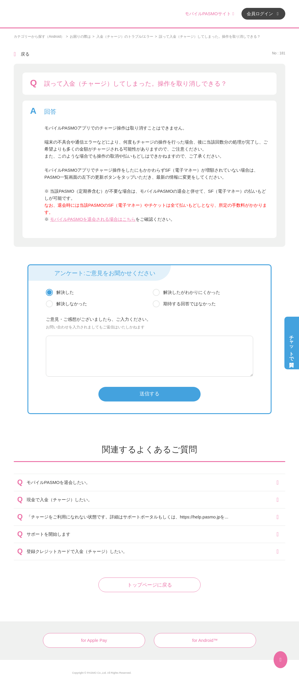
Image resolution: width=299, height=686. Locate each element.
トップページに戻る (149, 585)
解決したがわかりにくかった (191, 292)
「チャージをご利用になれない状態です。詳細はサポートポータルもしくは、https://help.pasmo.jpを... (127, 516)
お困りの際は (80, 37)
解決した (65, 292)
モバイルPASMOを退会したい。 (58, 482)
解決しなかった (71, 303)
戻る (25, 53)
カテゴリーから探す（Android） (39, 37)
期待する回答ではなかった (189, 303)
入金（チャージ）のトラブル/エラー (124, 37)
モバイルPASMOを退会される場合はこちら (92, 219)
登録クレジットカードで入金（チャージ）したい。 (77, 551)
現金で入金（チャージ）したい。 (59, 499)
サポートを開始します (48, 534)
